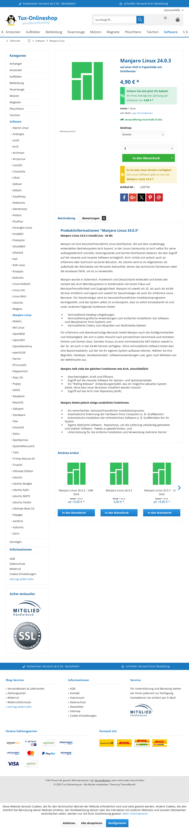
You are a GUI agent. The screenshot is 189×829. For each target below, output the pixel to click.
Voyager (17, 515)
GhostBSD (18, 246)
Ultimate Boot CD (23, 508)
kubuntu (18, 277)
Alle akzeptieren (91, 823)
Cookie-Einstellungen (23, 581)
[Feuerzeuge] (76, 32)
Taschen (15, 115)
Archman (18, 153)
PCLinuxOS (19, 365)
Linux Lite (18, 290)
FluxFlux (17, 221)
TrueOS (17, 465)
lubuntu (17, 302)
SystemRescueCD (23, 446)
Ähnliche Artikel (68, 453)
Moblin (17, 321)
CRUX (16, 177)
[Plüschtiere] (133, 32)
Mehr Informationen (135, 813)
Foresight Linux (22, 227)
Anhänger (16, 63)
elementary (19, 209)
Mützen (14, 96)
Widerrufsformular (19, 709)
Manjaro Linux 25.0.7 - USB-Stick (161, 492)
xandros (17, 521)
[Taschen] (152, 32)
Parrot (16, 359)
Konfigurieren (117, 823)
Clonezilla (18, 171)
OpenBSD (18, 334)
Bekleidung (17, 83)
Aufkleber (16, 76)
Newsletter (77, 713)
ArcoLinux (18, 159)
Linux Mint (19, 296)
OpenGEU (18, 340)
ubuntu (17, 477)
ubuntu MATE (21, 496)
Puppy (16, 383)
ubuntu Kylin (20, 490)
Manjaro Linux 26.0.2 (119, 490)
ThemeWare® (128, 791)
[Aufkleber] (33, 32)
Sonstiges (16, 542)
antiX (15, 140)
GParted (17, 252)
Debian (17, 184)
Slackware (18, 415)
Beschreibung (66, 218)
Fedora (17, 215)
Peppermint (20, 371)
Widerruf (15, 575)
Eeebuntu (18, 202)
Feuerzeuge (17, 89)
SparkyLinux (20, 440)
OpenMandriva (22, 346)
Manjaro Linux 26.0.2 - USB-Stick (76, 492)
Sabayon (18, 408)
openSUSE (19, 352)
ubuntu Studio (21, 502)
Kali (15, 259)
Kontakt (75, 700)
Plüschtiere (17, 108)
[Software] (170, 32)
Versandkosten (102, 787)
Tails (15, 452)
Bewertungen (94, 218)
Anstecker (16, 70)
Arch (15, 146)
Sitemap (75, 718)
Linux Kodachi (21, 284)
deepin (17, 190)
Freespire (18, 240)
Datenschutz (17, 570)
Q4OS (16, 390)
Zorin (15, 533)
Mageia (17, 309)
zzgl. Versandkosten (142, 113)
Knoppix (17, 271)
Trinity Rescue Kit (23, 458)
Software (15, 121)
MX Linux (18, 327)
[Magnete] (113, 32)
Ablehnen (69, 823)
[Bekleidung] (54, 32)
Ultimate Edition (22, 471)
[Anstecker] (13, 32)
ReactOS (17, 402)
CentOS (17, 165)
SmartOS (18, 427)
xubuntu (18, 527)
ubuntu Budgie (22, 483)
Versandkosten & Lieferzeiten (26, 695)
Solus (16, 433)
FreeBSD (17, 234)
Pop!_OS (17, 377)
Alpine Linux (20, 128)
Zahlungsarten (17, 700)
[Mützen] (96, 32)
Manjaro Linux (21, 315)
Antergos (18, 134)
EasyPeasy (19, 196)
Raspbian (18, 396)
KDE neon (18, 265)
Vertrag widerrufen (22, 586)
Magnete (15, 102)
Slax (15, 421)
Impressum (77, 704)
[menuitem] (172, 10)
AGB (12, 565)
